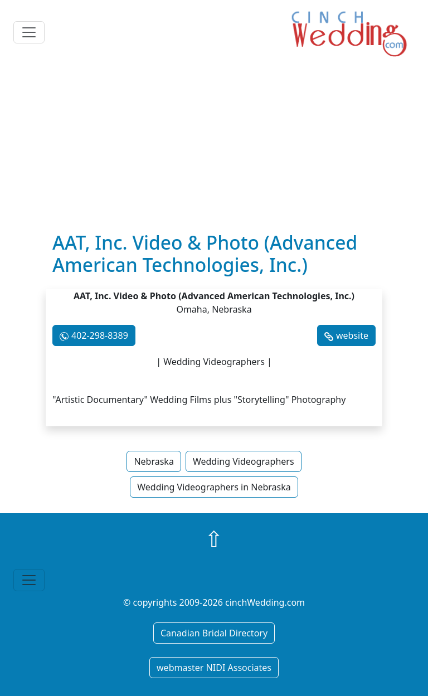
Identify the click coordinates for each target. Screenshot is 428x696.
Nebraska (153, 461)
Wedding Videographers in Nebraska (214, 487)
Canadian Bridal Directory (214, 633)
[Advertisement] (214, 148)
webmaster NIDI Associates (214, 667)
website (352, 335)
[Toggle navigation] (29, 32)
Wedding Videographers (243, 461)
